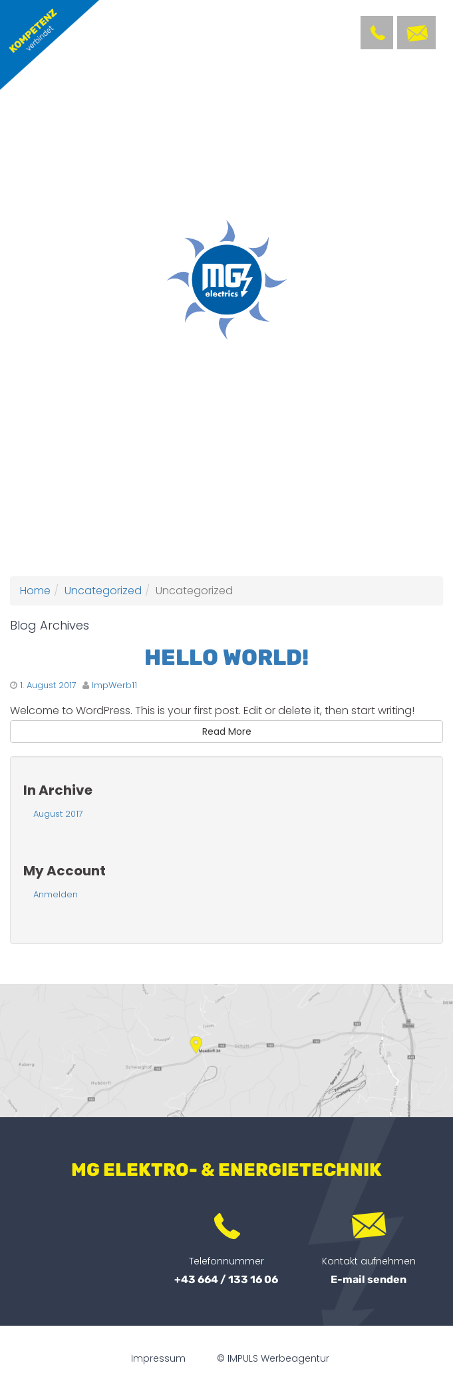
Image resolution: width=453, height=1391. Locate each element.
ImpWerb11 (114, 685)
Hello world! (226, 657)
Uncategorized (103, 590)
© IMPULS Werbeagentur (273, 1358)
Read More (226, 731)
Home (35, 590)
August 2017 (58, 813)
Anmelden (55, 894)
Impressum (158, 1358)
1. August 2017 (48, 685)
